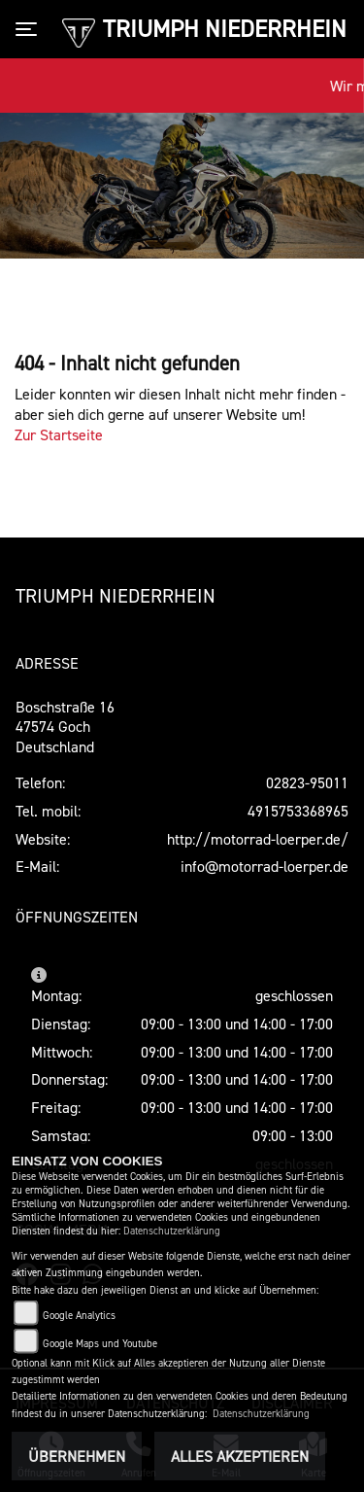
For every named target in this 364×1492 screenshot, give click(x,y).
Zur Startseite (59, 434)
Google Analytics (79, 1315)
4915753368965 (298, 810)
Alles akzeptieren (240, 1456)
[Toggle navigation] (30, 29)
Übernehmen (76, 1456)
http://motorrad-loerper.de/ (257, 839)
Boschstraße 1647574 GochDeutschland (65, 727)
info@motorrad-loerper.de (264, 866)
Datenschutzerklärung (171, 1231)
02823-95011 (307, 782)
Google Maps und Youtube (100, 1343)
